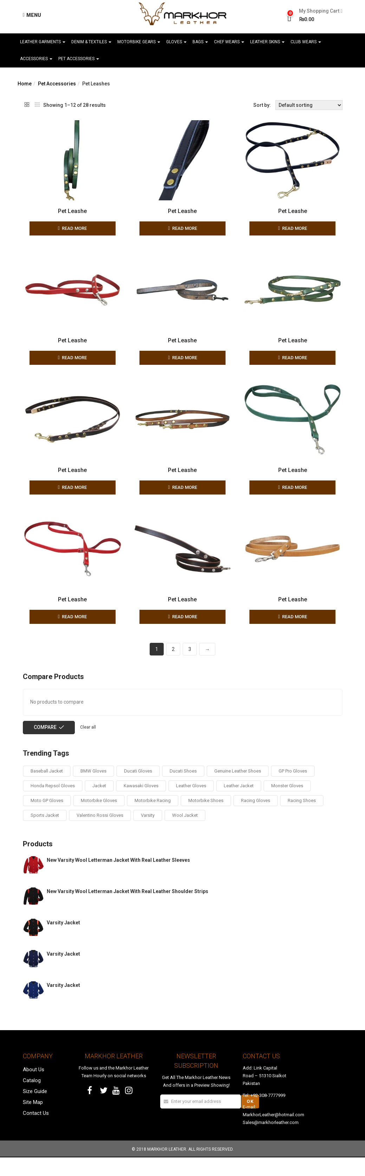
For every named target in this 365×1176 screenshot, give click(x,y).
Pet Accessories (78, 58)
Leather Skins (267, 41)
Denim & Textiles (91, 41)
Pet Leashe (72, 211)
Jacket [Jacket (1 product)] (99, 804)
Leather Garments (42, 41)
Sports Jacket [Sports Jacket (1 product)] (45, 833)
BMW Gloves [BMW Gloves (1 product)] (93, 789)
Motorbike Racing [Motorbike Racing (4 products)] (153, 819)
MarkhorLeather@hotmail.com (273, 1133)
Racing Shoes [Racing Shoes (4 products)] (302, 819)
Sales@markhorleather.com (271, 1141)
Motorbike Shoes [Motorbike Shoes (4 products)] (205, 819)
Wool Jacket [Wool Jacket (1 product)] (185, 833)
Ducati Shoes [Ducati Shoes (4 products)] (183, 789)
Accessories (36, 58)
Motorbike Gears (138, 41)
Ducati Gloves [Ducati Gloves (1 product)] (138, 789)
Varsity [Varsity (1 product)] (148, 833)
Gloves (176, 41)
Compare (45, 745)
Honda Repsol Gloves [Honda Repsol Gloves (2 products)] (53, 804)
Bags (200, 41)
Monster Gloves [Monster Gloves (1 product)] (287, 804)
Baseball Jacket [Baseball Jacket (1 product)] (47, 789)
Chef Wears (229, 41)
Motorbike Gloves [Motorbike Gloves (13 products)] (99, 819)
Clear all (88, 745)
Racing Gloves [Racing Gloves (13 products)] (255, 819)
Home (25, 83)
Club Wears (306, 41)
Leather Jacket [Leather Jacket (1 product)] (239, 804)
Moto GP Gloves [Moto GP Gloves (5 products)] (47, 819)
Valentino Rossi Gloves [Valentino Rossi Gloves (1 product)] (100, 833)
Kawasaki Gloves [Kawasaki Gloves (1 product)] (141, 804)
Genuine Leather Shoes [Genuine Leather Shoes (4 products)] (237, 789)
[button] (318, 15)
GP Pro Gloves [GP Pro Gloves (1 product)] (293, 789)
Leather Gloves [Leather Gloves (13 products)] (191, 804)
